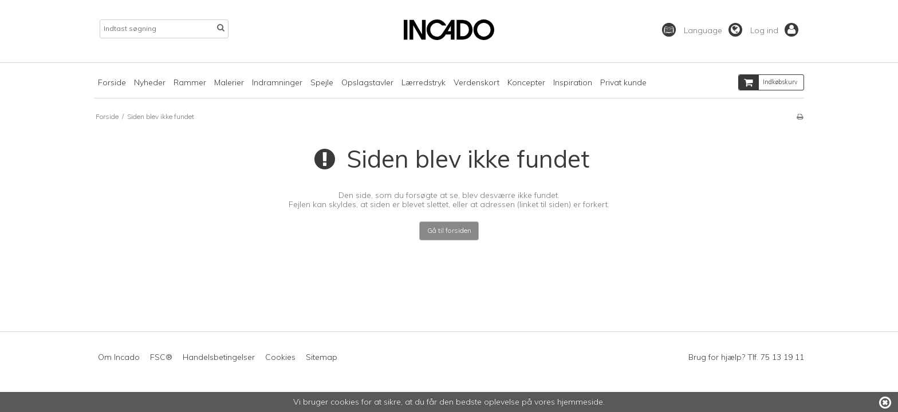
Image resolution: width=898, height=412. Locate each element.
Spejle (321, 82)
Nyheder (150, 82)
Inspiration (572, 82)
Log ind (774, 30)
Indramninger (277, 82)
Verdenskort (476, 82)
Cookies (280, 357)
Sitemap (321, 357)
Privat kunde (623, 82)
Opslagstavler (367, 82)
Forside (112, 82)
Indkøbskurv (768, 82)
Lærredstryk (423, 82)
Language (713, 30)
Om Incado (119, 357)
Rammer (190, 82)
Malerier (229, 82)
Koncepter (526, 82)
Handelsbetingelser (219, 357)
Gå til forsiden (449, 230)
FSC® (161, 357)
